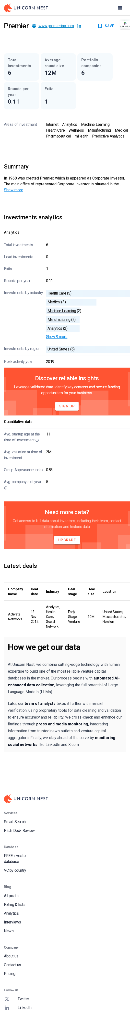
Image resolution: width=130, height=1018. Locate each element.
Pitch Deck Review (19, 830)
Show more (13, 190)
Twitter (16, 999)
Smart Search (14, 821)
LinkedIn (18, 1008)
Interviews (12, 922)
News (8, 931)
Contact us (12, 965)
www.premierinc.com (56, 25)
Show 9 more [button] (57, 336)
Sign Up (67, 406)
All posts (11, 895)
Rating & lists (14, 904)
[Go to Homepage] (26, 7)
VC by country (15, 870)
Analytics (11, 913)
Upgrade (67, 540)
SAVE (105, 25)
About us (11, 956)
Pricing (9, 973)
